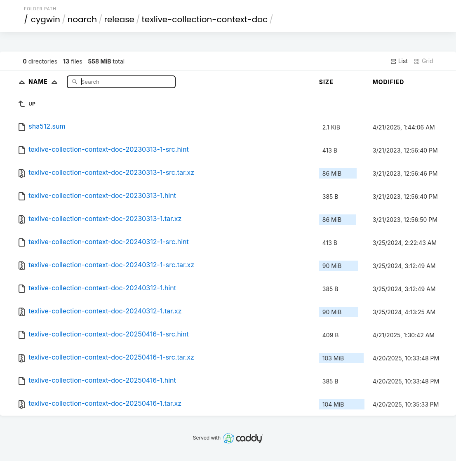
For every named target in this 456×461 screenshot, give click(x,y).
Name (44, 81)
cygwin (45, 19)
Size (326, 81)
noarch (82, 19)
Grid (423, 61)
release (119, 19)
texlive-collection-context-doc (205, 19)
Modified (388, 81)
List (399, 61)
